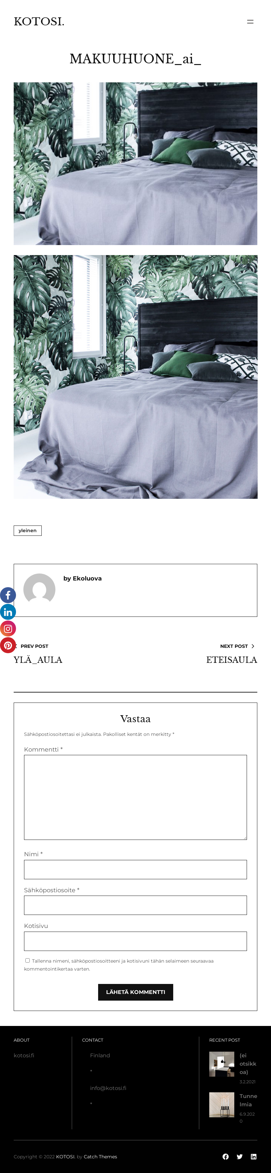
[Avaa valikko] (250, 22)
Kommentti (43, 749)
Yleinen (28, 530)
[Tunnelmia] (221, 1106)
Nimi (33, 854)
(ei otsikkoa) (248, 1063)
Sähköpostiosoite (51, 890)
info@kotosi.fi (108, 1088)
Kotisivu (36, 926)
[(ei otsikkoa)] (221, 1065)
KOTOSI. (39, 21)
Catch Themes (100, 1157)
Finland (100, 1055)
